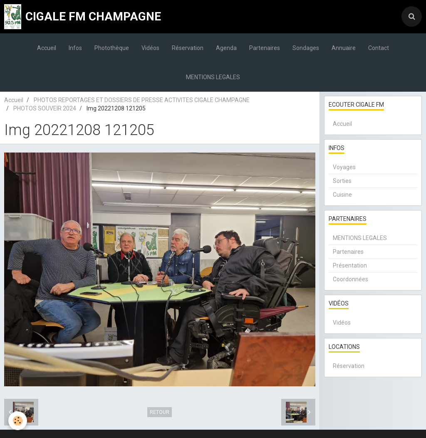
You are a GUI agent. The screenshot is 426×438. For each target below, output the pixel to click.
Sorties (342, 181)
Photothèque (111, 48)
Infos (75, 48)
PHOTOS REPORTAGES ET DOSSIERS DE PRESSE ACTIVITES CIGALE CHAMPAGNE (142, 100)
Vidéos (150, 48)
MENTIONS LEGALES (213, 77)
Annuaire (344, 48)
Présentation (350, 265)
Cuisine (342, 194)
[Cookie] (17, 420)
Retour (159, 412)
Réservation (187, 48)
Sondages (305, 48)
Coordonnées (350, 279)
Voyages (344, 167)
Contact (378, 48)
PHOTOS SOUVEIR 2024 (44, 108)
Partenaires (264, 48)
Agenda (226, 48)
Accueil (46, 48)
